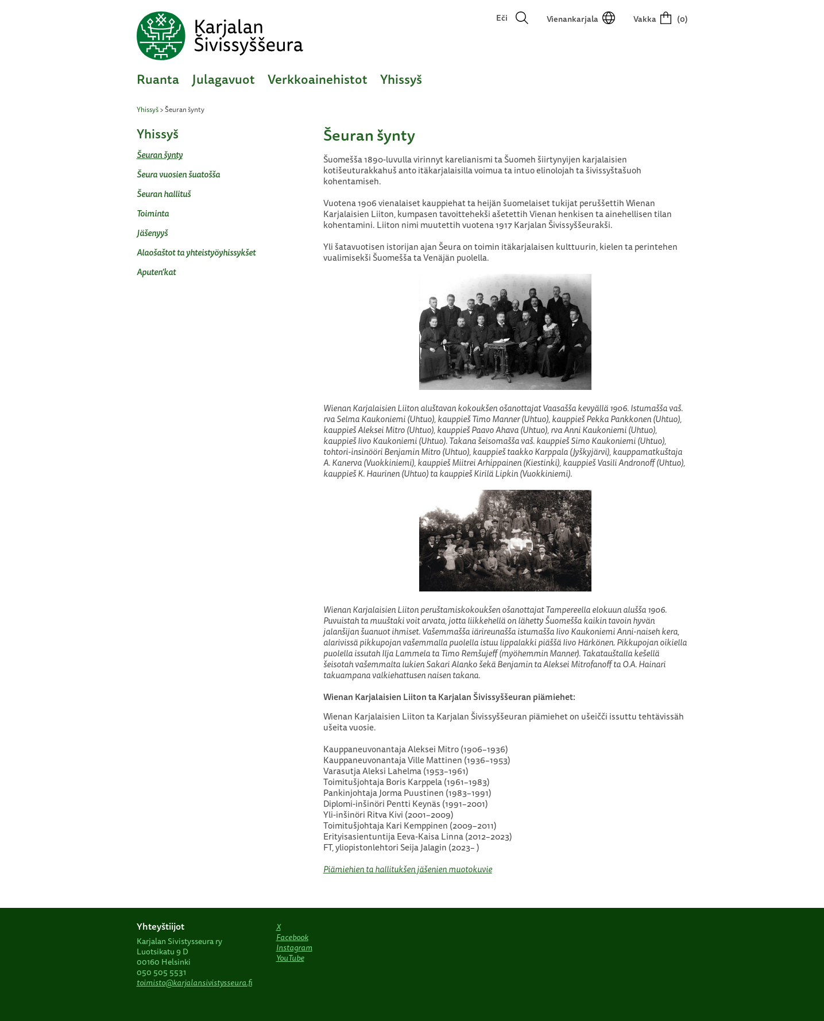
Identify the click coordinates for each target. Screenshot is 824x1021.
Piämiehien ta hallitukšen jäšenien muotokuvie (407, 869)
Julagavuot (223, 79)
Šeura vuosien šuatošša (178, 174)
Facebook (292, 937)
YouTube (290, 958)
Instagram (294, 947)
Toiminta (153, 213)
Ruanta (158, 79)
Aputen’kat (156, 272)
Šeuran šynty (160, 154)
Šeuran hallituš (164, 193)
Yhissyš (401, 79)
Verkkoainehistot (317, 79)
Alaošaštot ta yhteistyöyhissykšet (196, 252)
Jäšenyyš (152, 232)
